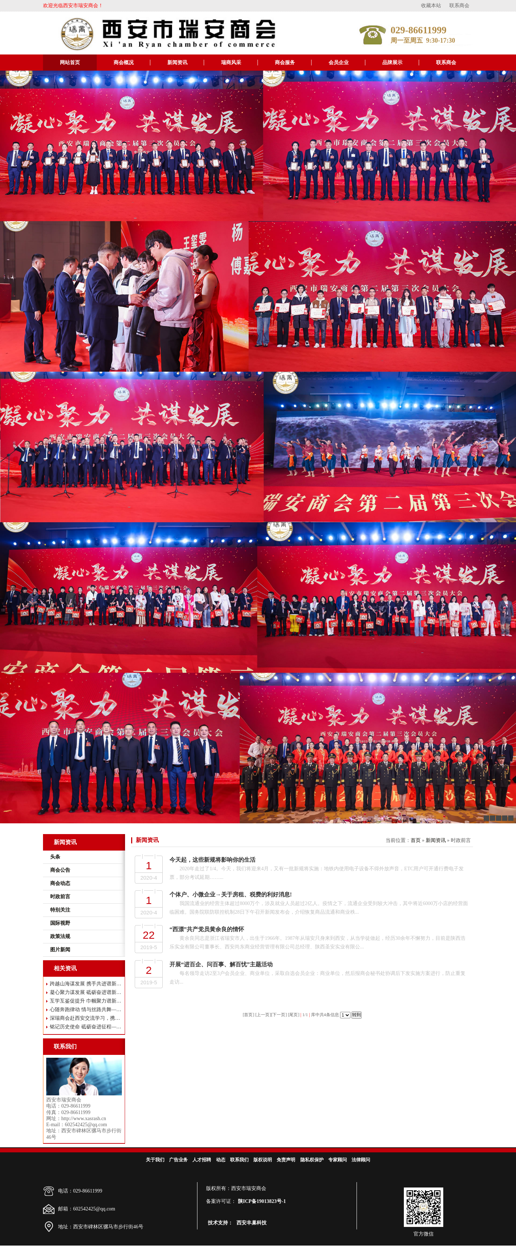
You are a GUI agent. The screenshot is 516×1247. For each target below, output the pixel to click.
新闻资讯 (177, 62)
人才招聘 (201, 1159)
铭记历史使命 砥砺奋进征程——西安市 (86, 1026)
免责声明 (286, 1159)
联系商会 (459, 5)
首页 (416, 840)
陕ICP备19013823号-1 (262, 1201)
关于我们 (155, 1159)
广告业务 (178, 1159)
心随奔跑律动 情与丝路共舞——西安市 (86, 1009)
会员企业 (339, 62)
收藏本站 (431, 5)
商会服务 (285, 62)
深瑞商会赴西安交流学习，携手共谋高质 (86, 1018)
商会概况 (124, 62)
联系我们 (239, 1159)
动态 (220, 1159)
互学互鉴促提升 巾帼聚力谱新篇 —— (86, 1001)
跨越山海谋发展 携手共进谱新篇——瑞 (86, 983)
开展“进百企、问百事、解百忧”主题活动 (221, 964)
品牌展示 (392, 62)
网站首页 (70, 62)
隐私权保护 (312, 1159)
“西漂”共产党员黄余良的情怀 (206, 929)
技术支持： (220, 1222)
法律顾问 (361, 1159)
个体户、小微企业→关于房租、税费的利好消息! (230, 894)
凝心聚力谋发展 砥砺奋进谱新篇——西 (86, 992)
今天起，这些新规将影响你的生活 (212, 860)
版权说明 (262, 1159)
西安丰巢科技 (251, 1222)
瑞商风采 (231, 62)
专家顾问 (337, 1159)
